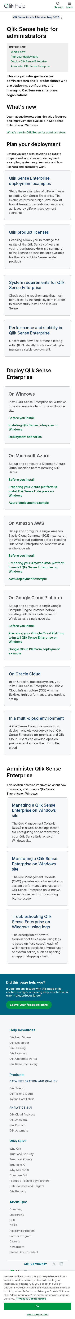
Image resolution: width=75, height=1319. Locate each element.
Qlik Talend (17, 1088)
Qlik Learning (18, 1053)
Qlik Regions (18, 1191)
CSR (12, 1220)
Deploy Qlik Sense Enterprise (29, 61)
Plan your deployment (24, 56)
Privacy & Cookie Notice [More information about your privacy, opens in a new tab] (31, 1298)
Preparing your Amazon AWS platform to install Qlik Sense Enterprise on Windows (36, 567)
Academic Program (22, 1230)
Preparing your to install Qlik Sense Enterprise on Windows (36, 637)
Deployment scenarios (25, 437)
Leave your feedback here (29, 1004)
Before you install (21, 418)
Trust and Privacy (21, 1159)
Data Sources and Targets (27, 1186)
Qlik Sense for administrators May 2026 (36, 17)
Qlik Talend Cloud (21, 1093)
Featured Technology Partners (30, 1180)
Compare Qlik (19, 1175)
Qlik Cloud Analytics (22, 1114)
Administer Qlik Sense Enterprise (30, 66)
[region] (37, 1294)
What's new (18, 51)
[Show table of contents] (8, 17)
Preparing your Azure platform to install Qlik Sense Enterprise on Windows (33, 491)
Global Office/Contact (24, 1252)
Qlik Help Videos (21, 1037)
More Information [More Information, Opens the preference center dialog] (37, 1314)
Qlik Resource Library (24, 1064)
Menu (69, 7)
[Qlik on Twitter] (54, 1264)
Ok (37, 1306)
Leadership (17, 1214)
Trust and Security (22, 1154)
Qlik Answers (18, 1119)
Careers (15, 1241)
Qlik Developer (19, 1042)
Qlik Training (18, 1048)
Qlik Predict (17, 1125)
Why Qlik (15, 1148)
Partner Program (20, 1236)
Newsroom (17, 1246)
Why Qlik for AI (19, 1170)
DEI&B (13, 1225)
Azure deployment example (29, 503)
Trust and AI (17, 1164)
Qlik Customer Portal (23, 1058)
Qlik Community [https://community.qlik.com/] (35, 1264)
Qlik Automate (19, 1130)
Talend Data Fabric (22, 1099)
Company (16, 1209)
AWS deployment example (28, 579)
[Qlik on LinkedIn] (61, 1264)
